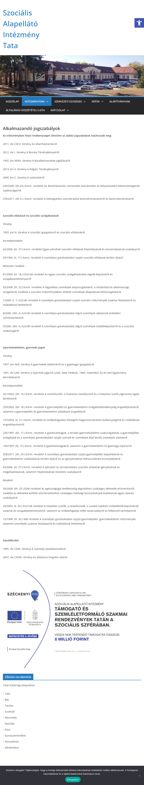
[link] (139, 23)
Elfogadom (73, 779)
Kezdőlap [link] (12, 101)
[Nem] (139, 775)
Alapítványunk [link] (119, 101)
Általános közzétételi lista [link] (25, 110)
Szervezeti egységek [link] (68, 101)
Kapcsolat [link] (58, 110)
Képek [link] (96, 101)
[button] (47, 101)
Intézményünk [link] (35, 101)
